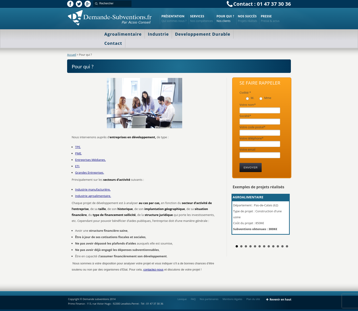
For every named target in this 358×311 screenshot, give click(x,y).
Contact (113, 43)
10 (278, 246)
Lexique (182, 299)
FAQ (193, 299)
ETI (77, 166)
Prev (238, 216)
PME (78, 153)
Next (285, 216)
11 (282, 246)
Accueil (71, 55)
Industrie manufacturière (92, 189)
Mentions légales (232, 299)
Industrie (158, 34)
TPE (77, 147)
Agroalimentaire (123, 34)
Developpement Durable (202, 34)
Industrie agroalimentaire (92, 196)
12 (287, 246)
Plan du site (253, 299)
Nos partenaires (209, 299)
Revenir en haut (280, 299)
